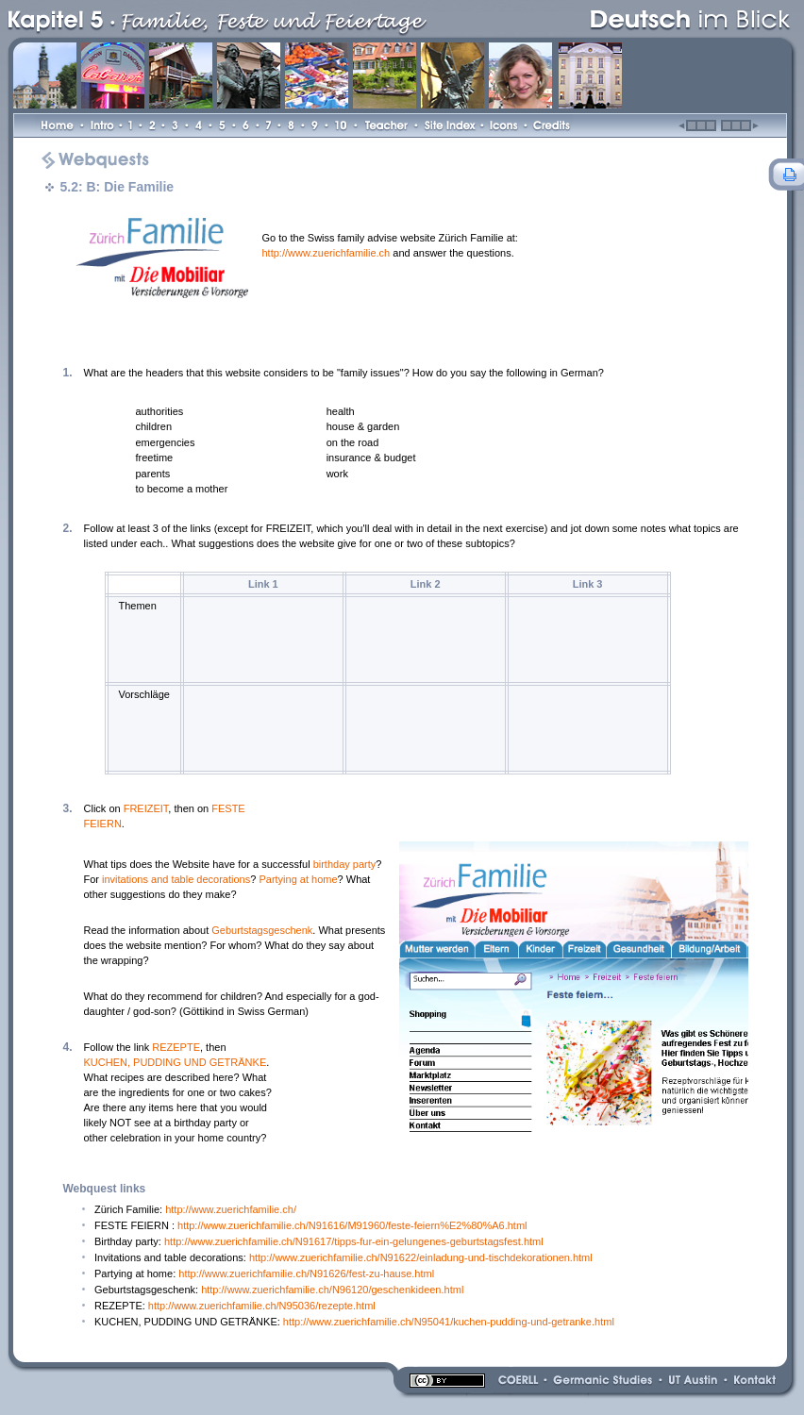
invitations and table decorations (176, 879)
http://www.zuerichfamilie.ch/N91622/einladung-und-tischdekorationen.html (421, 1257)
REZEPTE (176, 1047)
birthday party (345, 864)
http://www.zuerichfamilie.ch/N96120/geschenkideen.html (332, 1289)
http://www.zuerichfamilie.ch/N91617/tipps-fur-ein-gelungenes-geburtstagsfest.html (354, 1241)
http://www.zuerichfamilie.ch (326, 252)
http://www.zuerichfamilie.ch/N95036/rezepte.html (262, 1305)
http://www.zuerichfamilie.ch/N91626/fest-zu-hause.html (306, 1273)
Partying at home (298, 879)
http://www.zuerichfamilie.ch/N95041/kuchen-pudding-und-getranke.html (448, 1321)
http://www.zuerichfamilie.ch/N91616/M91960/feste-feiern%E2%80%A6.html (352, 1225)
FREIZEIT (146, 808)
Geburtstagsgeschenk (261, 930)
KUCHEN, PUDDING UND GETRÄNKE (175, 1062)
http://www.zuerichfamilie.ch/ (230, 1209)
